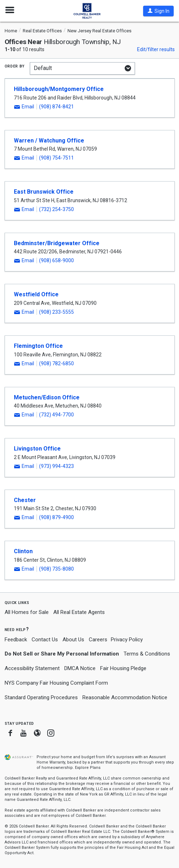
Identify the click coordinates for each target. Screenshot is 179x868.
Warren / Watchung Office (49, 140)
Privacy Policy (127, 639)
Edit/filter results (156, 49)
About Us (73, 639)
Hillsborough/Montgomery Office (59, 89)
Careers (98, 639)
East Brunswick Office (44, 191)
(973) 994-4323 (56, 466)
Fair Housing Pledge (123, 668)
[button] (158, 11)
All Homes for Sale (27, 612)
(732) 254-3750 (56, 209)
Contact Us (45, 639)
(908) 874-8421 (56, 106)
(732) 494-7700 (56, 414)
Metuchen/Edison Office (47, 397)
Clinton (23, 551)
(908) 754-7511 (56, 158)
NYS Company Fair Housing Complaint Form (56, 683)
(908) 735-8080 (56, 569)
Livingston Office (37, 448)
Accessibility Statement (32, 668)
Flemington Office (38, 346)
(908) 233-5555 (56, 312)
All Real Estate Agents (79, 612)
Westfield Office (36, 294)
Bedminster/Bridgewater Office (56, 243)
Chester (25, 500)
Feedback (16, 639)
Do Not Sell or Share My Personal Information (62, 654)
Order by (15, 66)
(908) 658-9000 (56, 260)
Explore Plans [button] (88, 767)
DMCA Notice (80, 668)
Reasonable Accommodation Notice (124, 697)
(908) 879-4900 (56, 517)
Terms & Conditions (147, 654)
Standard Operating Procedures (41, 697)
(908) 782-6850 (56, 363)
